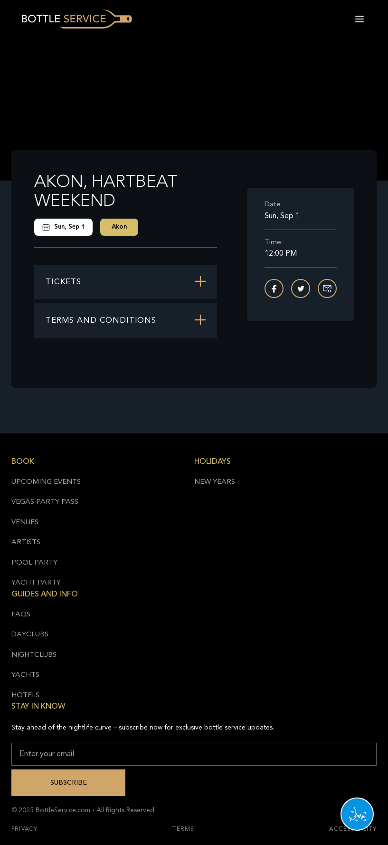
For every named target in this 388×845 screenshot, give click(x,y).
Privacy (24, 829)
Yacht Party (36, 582)
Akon (119, 227)
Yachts (25, 675)
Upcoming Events (46, 482)
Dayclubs (29, 634)
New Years (214, 482)
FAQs (20, 614)
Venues (24, 522)
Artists (25, 542)
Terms (183, 829)
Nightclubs (34, 655)
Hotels (25, 695)
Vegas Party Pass (44, 502)
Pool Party (34, 563)
